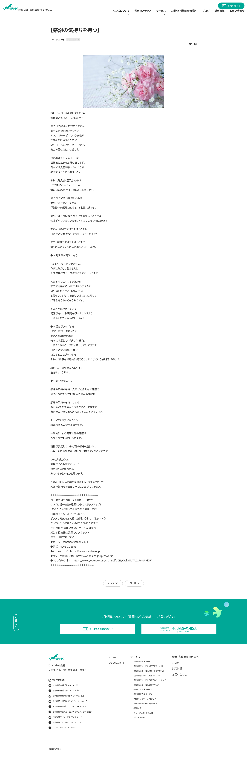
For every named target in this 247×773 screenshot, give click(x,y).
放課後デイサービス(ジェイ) (145, 711)
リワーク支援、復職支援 (143, 725)
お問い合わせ (231, 5)
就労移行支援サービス (143, 674)
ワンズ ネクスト (73, 47)
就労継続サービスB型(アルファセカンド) (150, 693)
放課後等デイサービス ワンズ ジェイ (65, 730)
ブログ (202, 14)
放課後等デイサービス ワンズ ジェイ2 (66, 735)
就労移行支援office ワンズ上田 (63, 698)
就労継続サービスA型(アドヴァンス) (148, 679)
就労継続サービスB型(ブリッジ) (147, 697)
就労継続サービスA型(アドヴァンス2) (149, 683)
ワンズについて (117, 675)
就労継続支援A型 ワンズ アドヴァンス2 (66, 709)
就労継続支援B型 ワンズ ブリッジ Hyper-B (68, 714)
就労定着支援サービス (143, 702)
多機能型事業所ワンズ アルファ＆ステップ (67, 719)
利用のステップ (130, 14)
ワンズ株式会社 (57, 692)
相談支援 (138, 721)
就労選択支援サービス (143, 707)
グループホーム (140, 730)
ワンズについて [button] (104, 14)
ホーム (112, 669)
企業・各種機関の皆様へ (178, 14)
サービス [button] (150, 14)
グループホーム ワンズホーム (62, 740)
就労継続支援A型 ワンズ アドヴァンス (66, 703)
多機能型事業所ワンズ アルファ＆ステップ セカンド (71, 724)
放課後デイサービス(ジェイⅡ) (146, 716)
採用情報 (217, 14)
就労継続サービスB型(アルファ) (147, 688)
